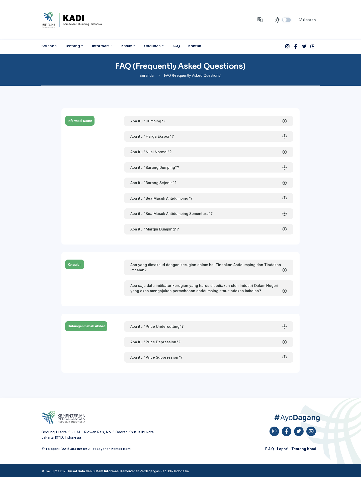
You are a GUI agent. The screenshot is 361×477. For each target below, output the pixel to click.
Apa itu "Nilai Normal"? (150, 152)
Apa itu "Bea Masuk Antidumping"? (161, 198)
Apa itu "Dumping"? (147, 121)
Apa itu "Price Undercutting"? (157, 326)
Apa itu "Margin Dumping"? (154, 229)
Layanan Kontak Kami (112, 449)
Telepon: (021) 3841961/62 (65, 449)
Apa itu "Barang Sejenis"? (153, 183)
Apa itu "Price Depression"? (155, 342)
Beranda (147, 75)
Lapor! (282, 449)
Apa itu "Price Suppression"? (156, 357)
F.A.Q (269, 449)
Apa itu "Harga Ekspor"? (152, 136)
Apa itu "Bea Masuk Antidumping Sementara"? (171, 213)
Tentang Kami (303, 449)
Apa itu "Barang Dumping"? (154, 167)
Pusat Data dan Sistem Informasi (94, 471)
